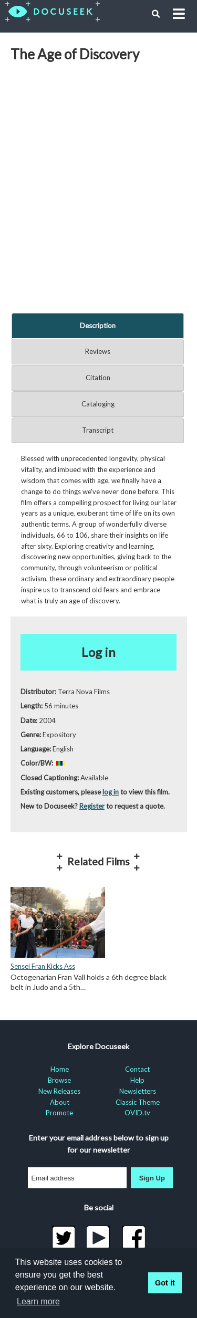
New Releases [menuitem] (59, 1091)
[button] (156, 14)
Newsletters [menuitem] (137, 1091)
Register (92, 806)
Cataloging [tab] (98, 404)
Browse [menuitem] (59, 1080)
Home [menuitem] (59, 1069)
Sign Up (152, 1178)
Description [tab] (98, 325)
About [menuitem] (59, 1102)
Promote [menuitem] (59, 1112)
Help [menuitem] (137, 1080)
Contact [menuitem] (137, 1069)
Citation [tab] (98, 377)
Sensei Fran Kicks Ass (43, 966)
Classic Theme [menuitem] (138, 1102)
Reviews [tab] (97, 351)
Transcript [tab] (97, 430)
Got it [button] (165, 1283)
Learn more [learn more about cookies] (38, 1301)
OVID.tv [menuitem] (137, 1112)
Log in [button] (98, 652)
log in (110, 792)
